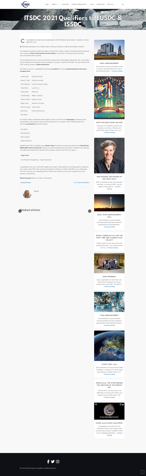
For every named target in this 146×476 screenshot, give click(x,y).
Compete (54, 4)
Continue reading (116, 71)
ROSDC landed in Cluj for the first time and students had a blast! (109, 238)
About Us (110, 4)
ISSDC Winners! (109, 277)
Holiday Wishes (26, 182)
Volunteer (65, 4)
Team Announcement (109, 315)
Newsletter (100, 4)
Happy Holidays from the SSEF (109, 122)
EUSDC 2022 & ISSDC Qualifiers (109, 423)
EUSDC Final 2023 (109, 364)
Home (47, 4)
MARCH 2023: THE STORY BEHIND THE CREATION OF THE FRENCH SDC (109, 385)
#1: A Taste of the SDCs (81, 182)
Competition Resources (78, 4)
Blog (92, 4)
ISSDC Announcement (109, 63)
